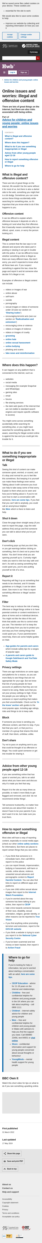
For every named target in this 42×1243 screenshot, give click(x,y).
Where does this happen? (17, 142)
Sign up (23, 72)
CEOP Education (20, 983)
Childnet (16, 1011)
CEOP (27, 904)
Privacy (5, 1210)
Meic (8, 509)
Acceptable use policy (11, 1217)
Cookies (5, 1206)
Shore (15, 1044)
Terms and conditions (10, 1213)
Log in (12, 72)
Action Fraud (14, 948)
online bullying (13, 346)
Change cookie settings (26, 36)
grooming (10, 336)
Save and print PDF (13, 1161)
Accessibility (7, 1199)
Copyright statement (10, 1203)
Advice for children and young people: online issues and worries (20, 123)
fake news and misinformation (20, 353)
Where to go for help (14, 166)
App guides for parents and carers (22, 646)
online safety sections (27, 844)
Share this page (12, 1153)
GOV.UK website (13, 929)
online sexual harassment (18, 343)
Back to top (10, 1169)
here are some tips (20, 500)
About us (6, 1184)
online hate (11, 339)
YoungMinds (18, 1059)
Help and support (10, 1192)
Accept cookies (10, 36)
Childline (16, 993)
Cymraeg (34, 52)
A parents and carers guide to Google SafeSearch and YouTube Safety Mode (21, 658)
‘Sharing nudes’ (13, 313)
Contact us (7, 1188)
